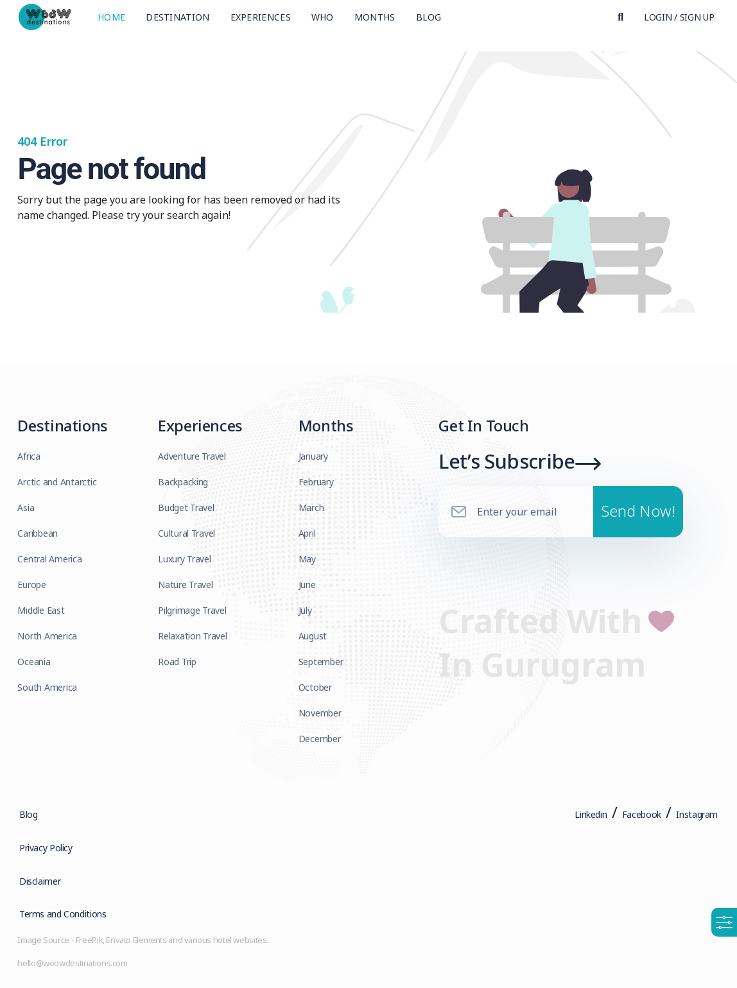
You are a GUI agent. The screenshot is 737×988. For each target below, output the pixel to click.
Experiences (260, 22)
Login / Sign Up (679, 22)
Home (111, 22)
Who (322, 22)
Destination (177, 22)
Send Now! (638, 518)
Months (374, 22)
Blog (429, 22)
